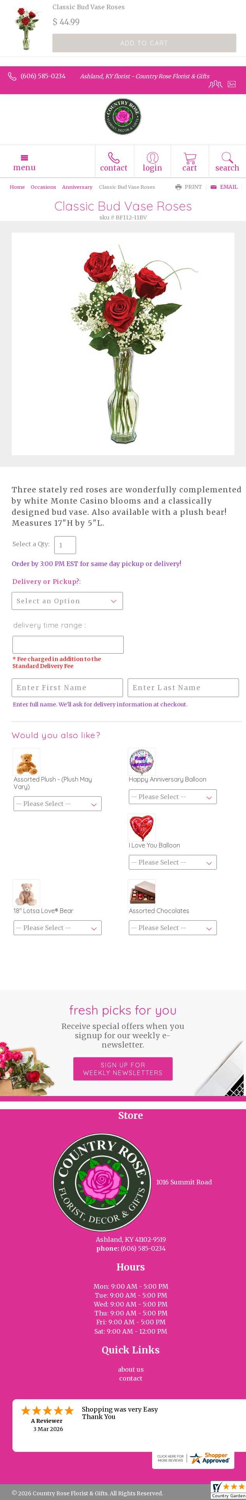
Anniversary (77, 187)
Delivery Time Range (48, 625)
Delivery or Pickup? (45, 581)
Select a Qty (30, 544)
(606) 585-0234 (43, 76)
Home (17, 187)
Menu (24, 167)
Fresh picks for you (123, 1025)
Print (188, 187)
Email (224, 187)
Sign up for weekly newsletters (123, 1069)
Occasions (43, 187)
